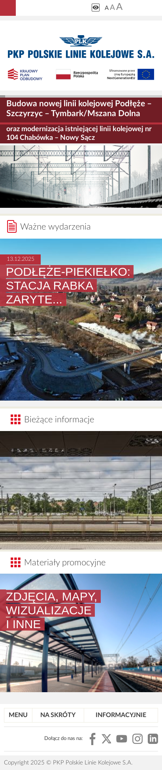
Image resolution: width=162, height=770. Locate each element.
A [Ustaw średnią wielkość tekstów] (112, 7)
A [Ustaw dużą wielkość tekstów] (119, 7)
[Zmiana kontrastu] (96, 7)
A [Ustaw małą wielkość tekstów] (107, 8)
